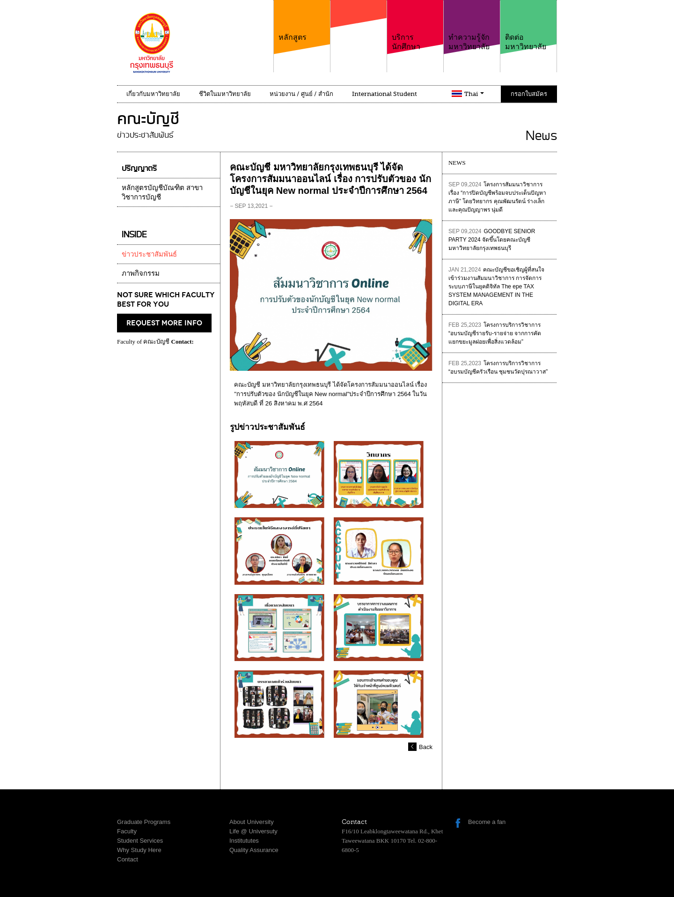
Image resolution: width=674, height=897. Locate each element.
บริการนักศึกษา (415, 25)
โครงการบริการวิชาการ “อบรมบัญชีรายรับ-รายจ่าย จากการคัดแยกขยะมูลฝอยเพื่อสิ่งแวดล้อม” (494, 333)
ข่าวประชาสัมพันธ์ (149, 254)
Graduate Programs (143, 821)
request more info (164, 323)
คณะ (358, 32)
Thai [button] (474, 93)
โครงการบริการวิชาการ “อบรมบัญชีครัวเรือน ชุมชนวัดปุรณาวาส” (498, 367)
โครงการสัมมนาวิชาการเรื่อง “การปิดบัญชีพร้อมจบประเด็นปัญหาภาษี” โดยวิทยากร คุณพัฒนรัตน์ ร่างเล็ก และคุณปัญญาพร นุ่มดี (497, 197)
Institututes (244, 840)
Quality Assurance (253, 849)
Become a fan (487, 821)
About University (251, 821)
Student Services (140, 840)
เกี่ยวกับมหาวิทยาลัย (153, 93)
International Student (384, 93)
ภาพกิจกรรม (141, 273)
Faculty (127, 831)
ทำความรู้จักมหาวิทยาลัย (472, 25)
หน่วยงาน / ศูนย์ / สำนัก (301, 93)
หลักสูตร (302, 21)
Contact (127, 859)
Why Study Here (139, 849)
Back (425, 746)
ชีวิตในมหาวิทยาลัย (225, 93)
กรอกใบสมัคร (529, 93)
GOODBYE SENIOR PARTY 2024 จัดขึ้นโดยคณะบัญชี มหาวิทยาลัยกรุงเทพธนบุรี (491, 239)
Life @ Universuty (253, 831)
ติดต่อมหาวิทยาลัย (528, 25)
